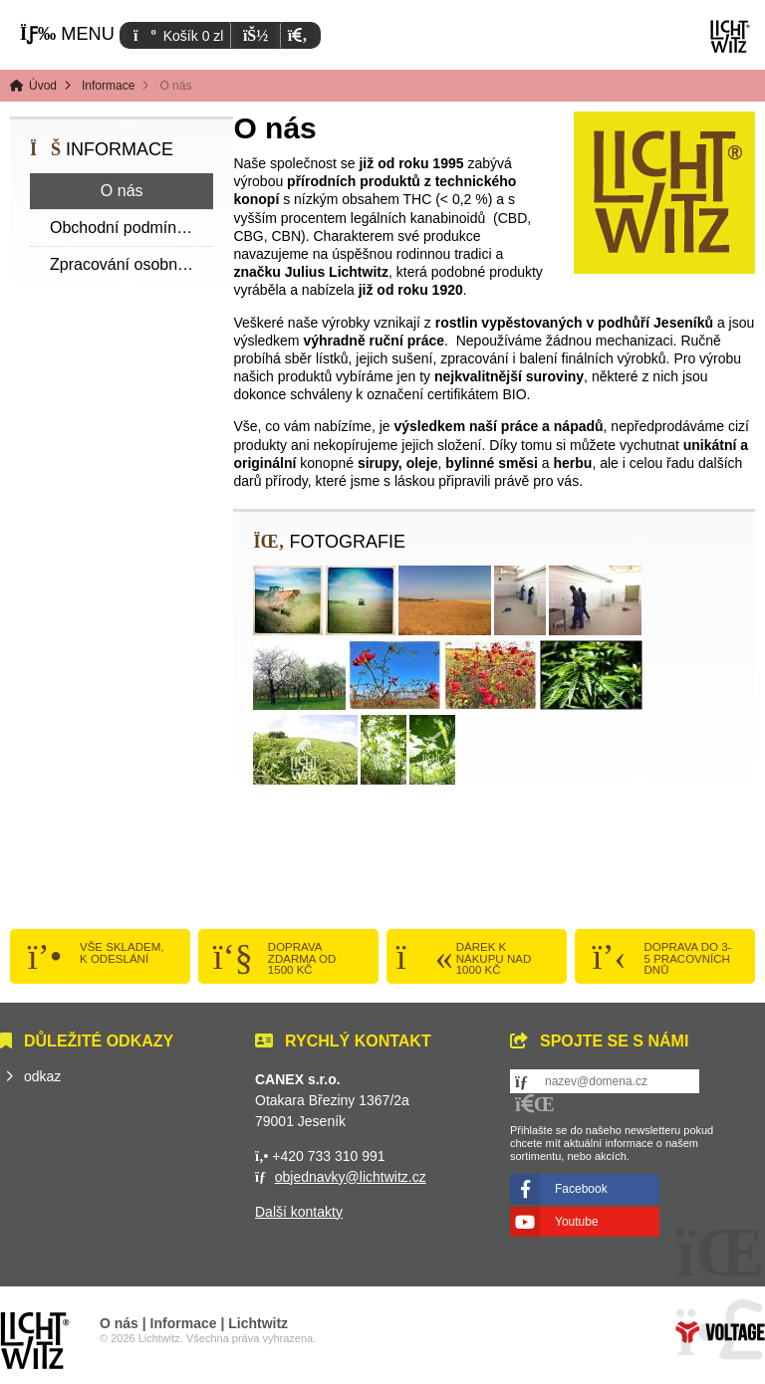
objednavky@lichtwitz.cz (350, 1177)
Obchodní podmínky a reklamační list (131, 227)
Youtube (577, 1222)
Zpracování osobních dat (131, 264)
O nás (122, 190)
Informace (108, 86)
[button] (297, 35)
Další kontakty (299, 1212)
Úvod (730, 36)
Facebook (581, 1189)
